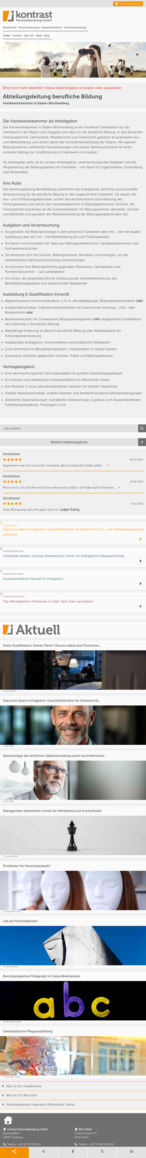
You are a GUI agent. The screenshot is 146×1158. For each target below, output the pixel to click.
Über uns (29, 35)
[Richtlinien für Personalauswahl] (73, 887)
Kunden (17, 35)
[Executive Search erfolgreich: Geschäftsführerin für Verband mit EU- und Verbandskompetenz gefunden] (73, 533)
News (39, 35)
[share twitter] (102, 1152)
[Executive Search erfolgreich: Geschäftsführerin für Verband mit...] (73, 722)
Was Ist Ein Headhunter (21, 1086)
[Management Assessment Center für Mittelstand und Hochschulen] (73, 832)
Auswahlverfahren (51, 27)
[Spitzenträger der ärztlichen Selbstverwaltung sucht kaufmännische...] (73, 777)
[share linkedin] (131, 1152)
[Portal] (74, 17)
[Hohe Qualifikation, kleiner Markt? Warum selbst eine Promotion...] (73, 667)
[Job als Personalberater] (73, 942)
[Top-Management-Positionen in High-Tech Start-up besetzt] (73, 602)
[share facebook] (73, 1152)
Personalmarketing (75, 27)
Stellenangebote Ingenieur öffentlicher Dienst (37, 1104)
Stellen (7, 35)
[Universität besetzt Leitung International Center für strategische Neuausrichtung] (73, 557)
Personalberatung (29, 27)
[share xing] (43, 1152)
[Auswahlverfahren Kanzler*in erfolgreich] (73, 580)
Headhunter (10, 27)
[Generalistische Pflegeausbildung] (73, 1052)
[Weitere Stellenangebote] (73, 442)
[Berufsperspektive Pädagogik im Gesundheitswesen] (73, 997)
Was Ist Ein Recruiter (18, 1095)
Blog (46, 35)
